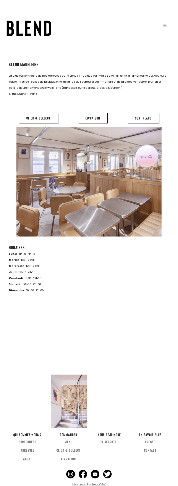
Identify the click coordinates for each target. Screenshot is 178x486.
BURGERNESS (27, 442)
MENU (69, 442)
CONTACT (150, 450)
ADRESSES (28, 450)
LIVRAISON (93, 118)
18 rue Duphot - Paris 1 (24, 94)
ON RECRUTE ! (109, 442)
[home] (62, 25)
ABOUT (27, 459)
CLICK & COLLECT (38, 118)
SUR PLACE (143, 118)
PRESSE (150, 442)
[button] (165, 25)
